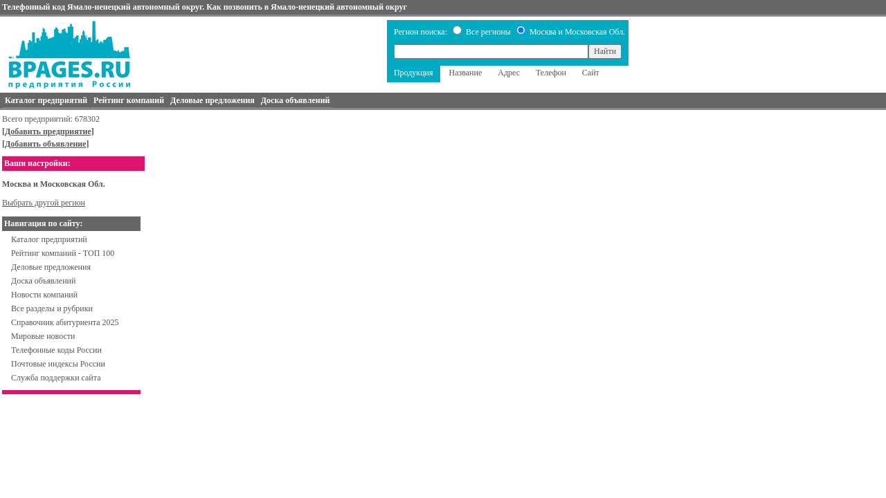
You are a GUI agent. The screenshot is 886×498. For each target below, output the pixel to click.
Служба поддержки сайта (56, 377)
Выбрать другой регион (43, 203)
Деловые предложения (51, 267)
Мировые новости (43, 336)
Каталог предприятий (49, 239)
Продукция (413, 72)
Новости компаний (44, 294)
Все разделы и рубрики (52, 308)
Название (465, 72)
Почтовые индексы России (58, 364)
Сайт (590, 72)
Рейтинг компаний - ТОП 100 (62, 253)
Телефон (551, 72)
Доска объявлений (43, 281)
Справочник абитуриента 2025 (65, 322)
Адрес (509, 72)
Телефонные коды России (56, 350)
